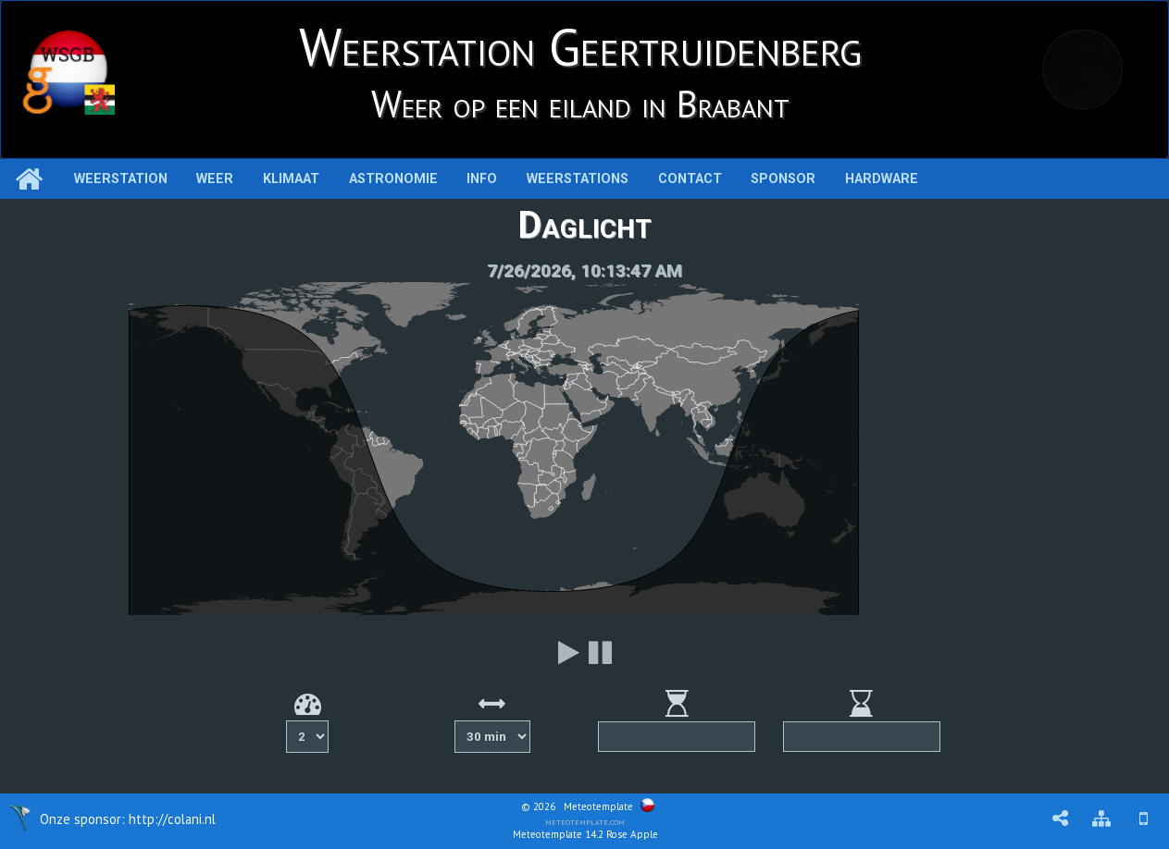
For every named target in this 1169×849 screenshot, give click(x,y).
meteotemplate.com (585, 821)
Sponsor (783, 179)
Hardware (881, 179)
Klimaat (291, 179)
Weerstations (577, 179)
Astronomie (393, 179)
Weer (214, 179)
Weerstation (121, 179)
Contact (690, 179)
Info (481, 179)
